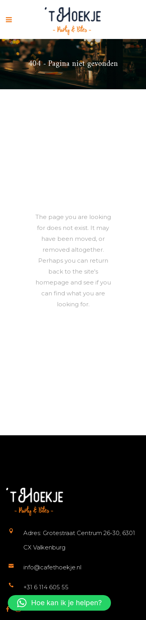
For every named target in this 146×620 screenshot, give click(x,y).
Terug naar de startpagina (85, 339)
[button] (59, 603)
